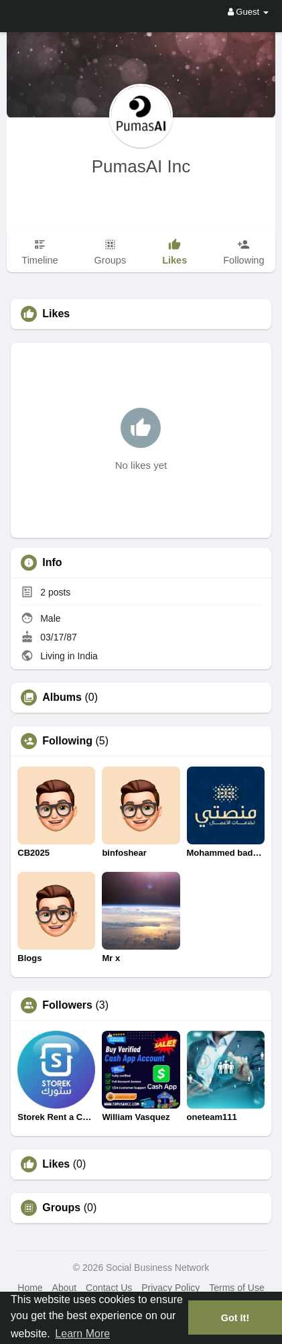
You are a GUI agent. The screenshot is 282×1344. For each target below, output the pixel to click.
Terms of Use (236, 1287)
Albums (62, 697)
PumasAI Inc (141, 166)
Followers (67, 1005)
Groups (61, 1207)
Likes (56, 1164)
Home (29, 1287)
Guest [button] (248, 12)
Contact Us (109, 1287)
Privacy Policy (170, 1287)
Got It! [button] (235, 1317)
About (64, 1287)
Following (67, 741)
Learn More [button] (82, 1333)
